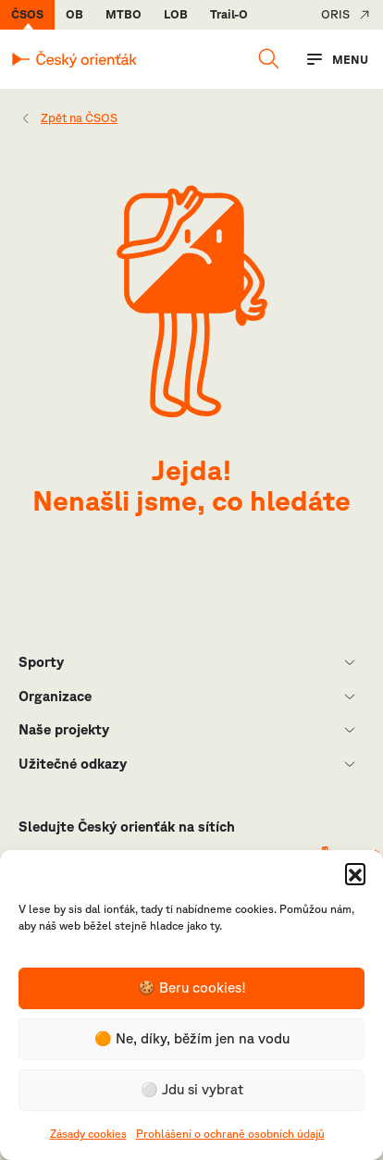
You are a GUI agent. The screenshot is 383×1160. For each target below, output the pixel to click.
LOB (176, 14)
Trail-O (229, 14)
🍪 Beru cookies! (192, 987)
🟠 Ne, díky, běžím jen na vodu (192, 1038)
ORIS (335, 14)
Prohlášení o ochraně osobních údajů (230, 1134)
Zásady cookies (88, 1134)
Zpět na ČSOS (79, 118)
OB (74, 14)
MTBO (123, 14)
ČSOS (27, 14)
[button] (355, 873)
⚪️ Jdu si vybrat (192, 1089)
